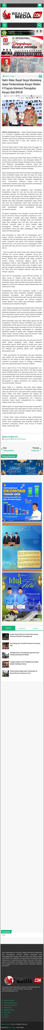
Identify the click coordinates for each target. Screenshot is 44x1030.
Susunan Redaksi (9, 1000)
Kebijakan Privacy (9, 1010)
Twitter (14, 439)
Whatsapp (22, 439)
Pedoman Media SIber (10, 1003)
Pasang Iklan (8, 1007)
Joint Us (6, 1017)
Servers (6, 1014)
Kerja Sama (7, 1012)
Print (33, 98)
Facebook (6, 439)
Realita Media (5, 1024)
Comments (22, 628)
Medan (7, 76)
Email (39, 98)
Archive (35, 628)
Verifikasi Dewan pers (10, 1005)
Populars (8, 628)
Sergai (12, 76)
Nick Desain (12, 1027)
